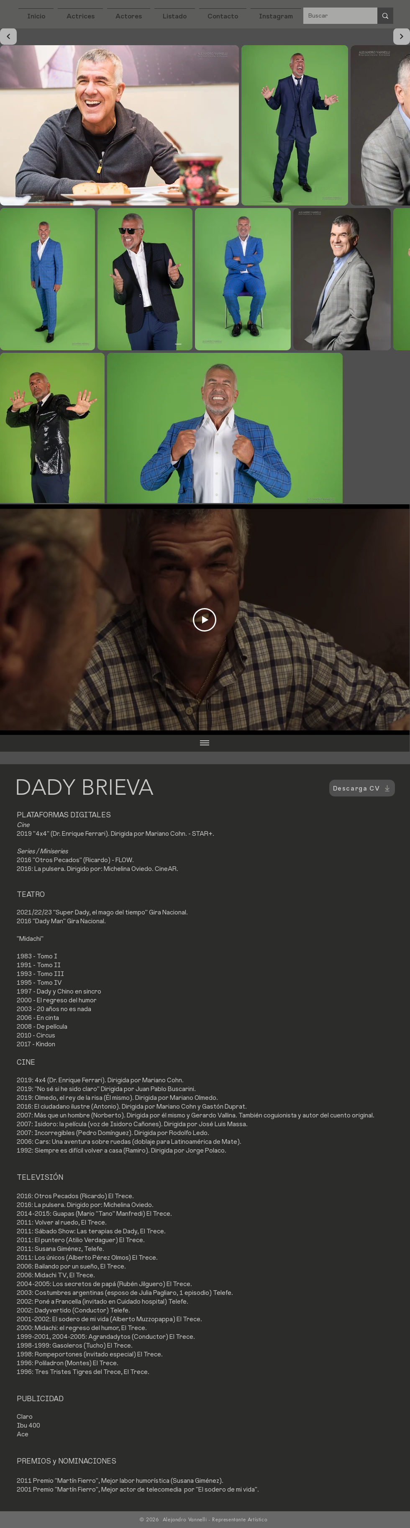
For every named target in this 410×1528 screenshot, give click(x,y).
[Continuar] (8, 36)
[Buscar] (334, 16)
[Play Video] (204, 620)
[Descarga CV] (362, 788)
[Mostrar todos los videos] (204, 743)
